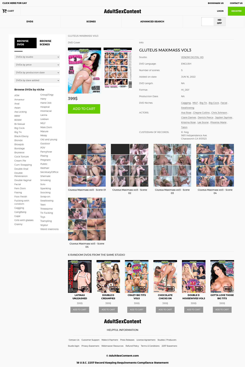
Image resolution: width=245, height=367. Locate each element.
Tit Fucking (46, 213)
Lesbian (44, 119)
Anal (16, 104)
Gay (14, 3)
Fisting (18, 192)
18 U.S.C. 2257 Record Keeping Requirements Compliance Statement (123, 362)
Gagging (19, 208)
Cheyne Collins (201, 113)
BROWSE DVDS (23, 43)
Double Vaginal (22, 180)
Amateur (19, 100)
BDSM (17, 120)
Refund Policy (132, 346)
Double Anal (21, 169)
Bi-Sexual (19, 124)
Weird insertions (49, 229)
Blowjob (19, 144)
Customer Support (90, 340)
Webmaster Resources (112, 346)
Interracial (46, 111)
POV (42, 148)
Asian (17, 108)
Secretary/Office (49, 172)
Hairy (43, 99)
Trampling (46, 221)
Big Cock (19, 128)
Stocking (45, 192)
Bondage (19, 148)
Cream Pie (20, 161)
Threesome (46, 209)
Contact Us (236, 3)
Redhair (44, 168)
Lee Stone (203, 122)
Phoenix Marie (218, 122)
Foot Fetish (20, 197)
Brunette (19, 153)
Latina (43, 115)
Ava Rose (186, 113)
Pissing (44, 156)
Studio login (73, 346)
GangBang (20, 212)
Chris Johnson (219, 113)
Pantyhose (46, 152)
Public (43, 164)
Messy (43, 135)
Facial (17, 184)
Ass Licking (20, 112)
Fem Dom (20, 188)
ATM (16, 96)
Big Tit (18, 132)
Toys (42, 217)
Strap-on (45, 197)
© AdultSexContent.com (122, 355)
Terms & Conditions (150, 346)
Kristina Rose (188, 122)
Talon (184, 127)
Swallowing (46, 201)
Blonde (18, 140)
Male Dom (46, 127)
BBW (17, 116)
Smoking (45, 180)
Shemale (45, 176)
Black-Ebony (21, 136)
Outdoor (45, 144)
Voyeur (44, 225)
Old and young (48, 140)
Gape (17, 216)
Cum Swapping (23, 165)
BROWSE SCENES (45, 43)
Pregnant (45, 160)
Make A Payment (110, 340)
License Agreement (146, 340)
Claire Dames (188, 118)
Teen (43, 205)
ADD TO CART (84, 108)
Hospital (45, 107)
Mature (44, 131)
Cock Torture (21, 157)
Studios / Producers (167, 340)
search (31, 11)
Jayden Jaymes (223, 118)
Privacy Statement (90, 346)
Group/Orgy (46, 95)
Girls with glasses (23, 220)
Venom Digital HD (192, 57)
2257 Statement (169, 346)
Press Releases (127, 340)
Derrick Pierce (205, 118)
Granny (18, 224)
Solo (42, 184)
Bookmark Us (216, 3)
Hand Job (45, 103)
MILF (43, 123)
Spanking (45, 188)
